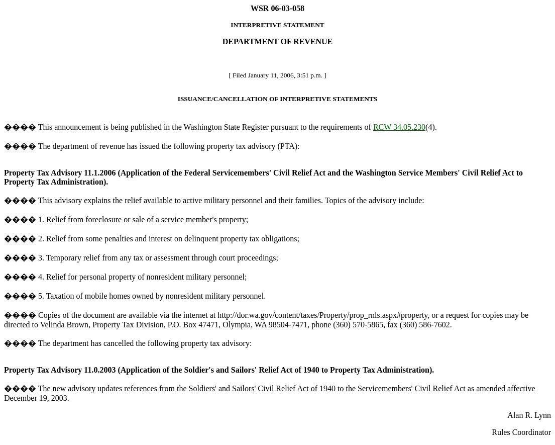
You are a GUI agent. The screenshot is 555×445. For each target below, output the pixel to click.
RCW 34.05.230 (399, 127)
